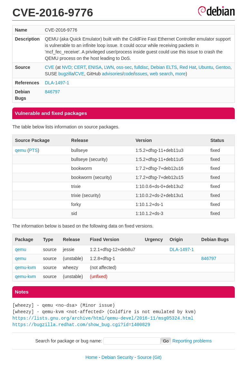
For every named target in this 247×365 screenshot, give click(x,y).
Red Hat (187, 67)
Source (144, 357)
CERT (80, 67)
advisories (112, 73)
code (128, 73)
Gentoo (222, 67)
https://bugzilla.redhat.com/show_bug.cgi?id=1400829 (81, 325)
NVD (66, 67)
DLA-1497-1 (57, 82)
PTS (33, 150)
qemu (20, 150)
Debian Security (117, 357)
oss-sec (124, 67)
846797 (52, 91)
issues (140, 73)
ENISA (95, 67)
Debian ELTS (164, 67)
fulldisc (141, 67)
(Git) (157, 357)
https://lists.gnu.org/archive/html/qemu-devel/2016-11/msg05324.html (102, 318)
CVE (49, 67)
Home (91, 357)
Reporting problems (192, 340)
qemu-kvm (25, 267)
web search (161, 73)
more (180, 73)
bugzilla (66, 73)
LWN (109, 67)
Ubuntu (205, 67)
